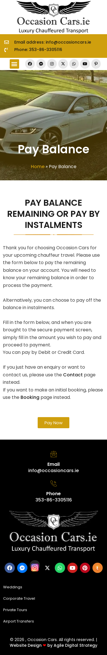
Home (38, 166)
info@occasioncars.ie (53, 470)
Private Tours (15, 610)
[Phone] (54, 483)
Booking (30, 397)
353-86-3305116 (53, 500)
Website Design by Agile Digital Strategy (53, 645)
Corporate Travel (19, 598)
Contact (73, 375)
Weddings (12, 587)
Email (53, 464)
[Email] (54, 454)
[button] (14, 64)
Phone (53, 493)
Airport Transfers (18, 621)
